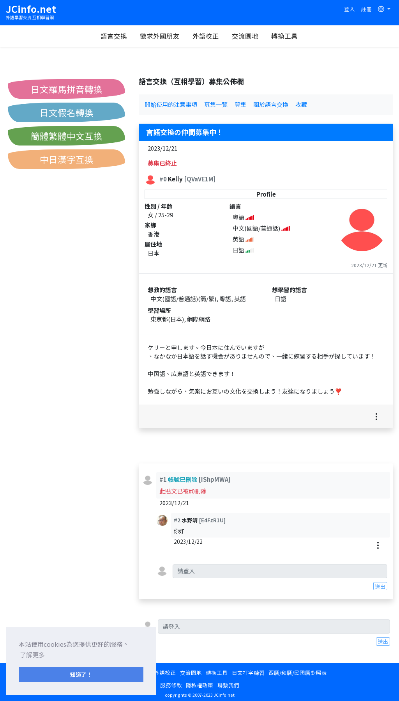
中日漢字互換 (67, 159)
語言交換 (114, 36)
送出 (380, 586)
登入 (349, 9)
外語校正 (205, 36)
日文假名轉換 (67, 112)
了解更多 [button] (32, 654)
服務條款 (171, 685)
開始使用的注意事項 (171, 104)
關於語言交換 (270, 104)
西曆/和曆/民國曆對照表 (297, 672)
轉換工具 (284, 36)
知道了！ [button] (81, 674)
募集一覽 (216, 104)
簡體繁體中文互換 (66, 136)
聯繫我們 (228, 685)
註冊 (366, 9)
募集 (240, 104)
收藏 (301, 104)
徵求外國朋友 (160, 36)
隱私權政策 (199, 685)
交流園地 (245, 36)
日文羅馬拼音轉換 (66, 89)
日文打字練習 (248, 672)
